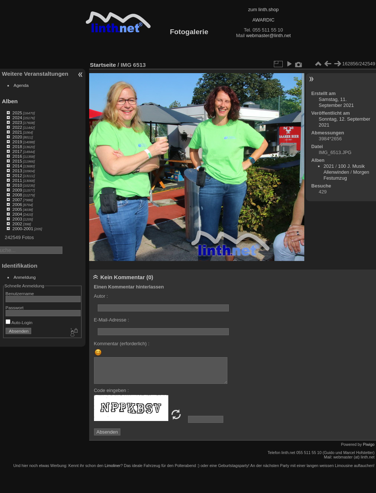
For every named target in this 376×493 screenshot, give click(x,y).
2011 (17, 180)
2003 (17, 218)
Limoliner (112, 465)
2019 (17, 141)
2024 (17, 117)
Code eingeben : (111, 390)
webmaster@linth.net (268, 35)
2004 (17, 214)
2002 (17, 223)
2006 (17, 204)
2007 (17, 199)
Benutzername (20, 293)
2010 (17, 185)
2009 (17, 189)
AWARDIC (263, 20)
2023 (17, 122)
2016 (17, 156)
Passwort (14, 307)
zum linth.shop (263, 9)
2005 (17, 209)
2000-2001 (22, 228)
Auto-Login (19, 322)
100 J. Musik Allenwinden (344, 169)
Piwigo (369, 444)
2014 (17, 165)
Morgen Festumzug (346, 175)
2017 (17, 151)
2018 (17, 146)
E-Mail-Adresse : (111, 320)
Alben (10, 101)
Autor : (101, 296)
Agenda (21, 85)
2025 (17, 112)
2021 (17, 132)
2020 (17, 136)
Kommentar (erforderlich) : (121, 343)
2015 (17, 161)
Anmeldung (25, 277)
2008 (17, 194)
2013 (17, 170)
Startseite (103, 65)
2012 (17, 175)
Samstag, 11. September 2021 (336, 102)
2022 (17, 127)
